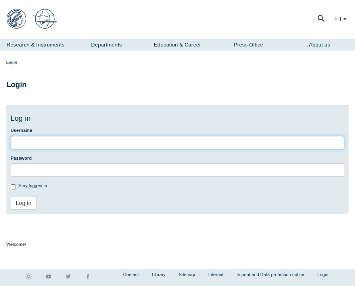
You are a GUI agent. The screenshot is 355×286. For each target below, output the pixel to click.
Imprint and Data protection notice (270, 274)
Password (21, 158)
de (336, 18)
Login (322, 274)
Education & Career (177, 45)
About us (319, 45)
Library (159, 274)
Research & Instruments (36, 45)
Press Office (248, 45)
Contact (131, 274)
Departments (106, 45)
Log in (23, 203)
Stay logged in (29, 186)
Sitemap (187, 274)
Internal (215, 274)
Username (22, 130)
